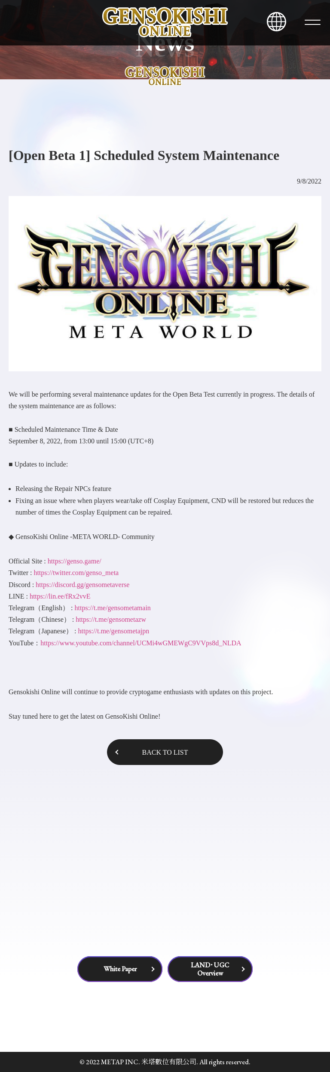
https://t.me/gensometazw (111, 619)
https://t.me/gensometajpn (113, 631)
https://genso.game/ (73, 561)
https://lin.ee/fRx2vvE (60, 596)
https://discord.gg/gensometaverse (82, 584)
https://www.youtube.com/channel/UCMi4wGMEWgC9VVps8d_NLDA (140, 643)
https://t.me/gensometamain (113, 607)
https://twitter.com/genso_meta (76, 572)
